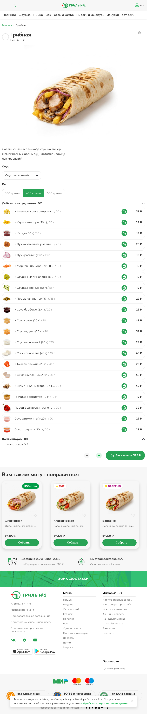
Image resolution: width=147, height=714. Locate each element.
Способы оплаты (113, 623)
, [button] (7, 149)
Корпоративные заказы (117, 599)
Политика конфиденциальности (31, 622)
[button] (141, 5)
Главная (7, 25)
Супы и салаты (72, 628)
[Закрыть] (132, 701)
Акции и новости (113, 614)
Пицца (38, 15)
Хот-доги (128, 15)
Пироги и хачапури (90, 15)
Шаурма (24, 15)
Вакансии (109, 628)
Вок (48, 15)
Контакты (109, 633)
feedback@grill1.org (22, 609)
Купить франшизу (114, 668)
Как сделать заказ (114, 618)
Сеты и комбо (64, 15)
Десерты (68, 637)
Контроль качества (115, 609)
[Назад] (5, 36)
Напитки (68, 618)
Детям (67, 642)
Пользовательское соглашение (30, 615)
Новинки (9, 15)
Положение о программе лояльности (27, 630)
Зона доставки (73, 579)
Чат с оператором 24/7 (117, 604)
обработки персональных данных (105, 703)
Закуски (113, 15)
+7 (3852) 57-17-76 (21, 603)
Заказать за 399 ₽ (126, 455)
